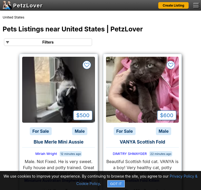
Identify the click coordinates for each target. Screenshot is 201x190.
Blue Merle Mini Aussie (58, 142)
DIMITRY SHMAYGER (130, 153)
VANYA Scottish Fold (142, 142)
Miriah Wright (46, 153)
